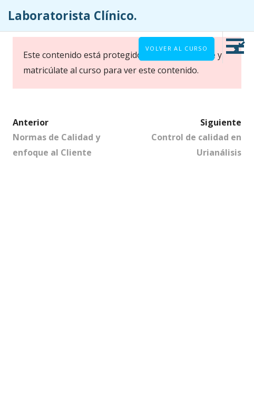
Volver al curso (176, 48)
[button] (238, 46)
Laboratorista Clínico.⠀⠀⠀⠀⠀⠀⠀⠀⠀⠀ (114, 15)
